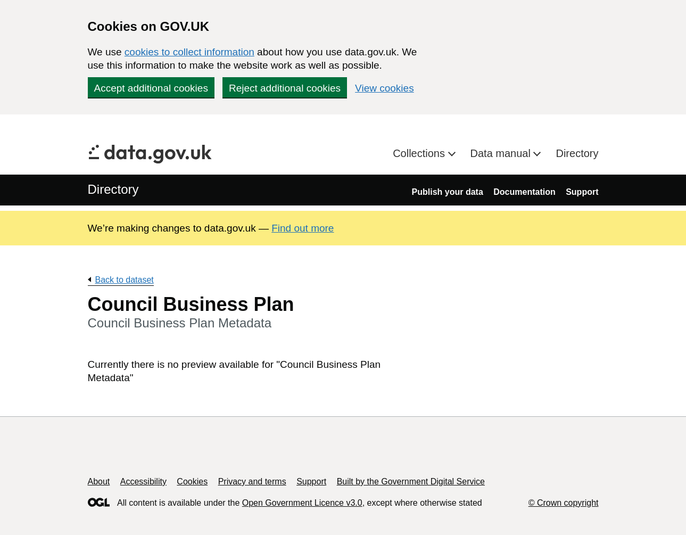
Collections (420, 153)
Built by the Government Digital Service (411, 481)
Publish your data (447, 191)
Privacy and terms (252, 481)
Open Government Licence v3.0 (302, 502)
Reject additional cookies (285, 88)
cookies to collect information (189, 51)
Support (582, 191)
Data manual (502, 153)
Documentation (524, 191)
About (99, 481)
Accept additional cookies (151, 88)
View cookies (384, 88)
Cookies (192, 481)
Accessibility (143, 481)
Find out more (302, 228)
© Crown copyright (563, 502)
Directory (577, 153)
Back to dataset (124, 279)
